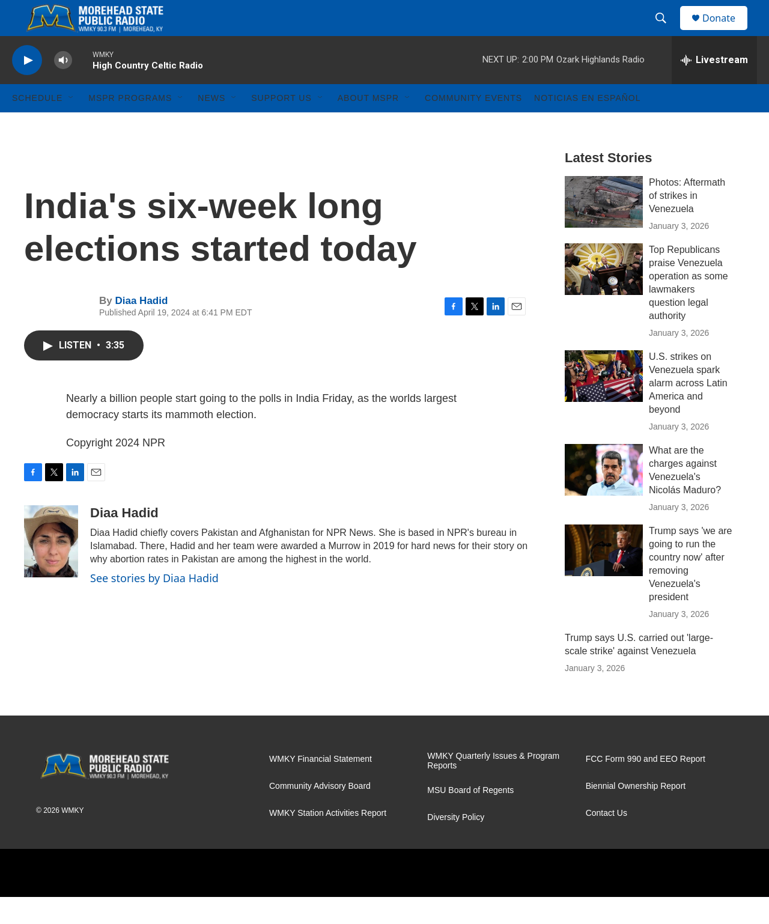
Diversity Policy (455, 844)
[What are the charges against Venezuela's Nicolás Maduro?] (604, 497)
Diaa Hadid (141, 327)
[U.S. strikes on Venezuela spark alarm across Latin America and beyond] (604, 403)
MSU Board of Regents (470, 817)
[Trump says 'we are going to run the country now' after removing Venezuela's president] (604, 577)
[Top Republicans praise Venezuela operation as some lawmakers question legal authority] (604, 296)
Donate (726, 31)
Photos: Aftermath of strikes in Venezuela (687, 222)
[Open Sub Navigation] (71, 125)
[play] (27, 87)
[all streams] (714, 87)
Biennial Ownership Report (636, 813)
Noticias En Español (587, 125)
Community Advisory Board (320, 813)
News (211, 125)
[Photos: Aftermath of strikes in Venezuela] (604, 229)
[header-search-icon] (666, 31)
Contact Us (606, 840)
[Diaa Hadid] (51, 568)
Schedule (37, 125)
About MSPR (368, 125)
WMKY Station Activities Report (327, 840)
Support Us (281, 125)
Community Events (473, 125)
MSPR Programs (130, 125)
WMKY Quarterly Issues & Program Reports (493, 788)
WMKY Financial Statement (320, 786)
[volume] (63, 87)
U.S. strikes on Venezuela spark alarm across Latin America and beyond (688, 410)
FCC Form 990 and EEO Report (645, 786)
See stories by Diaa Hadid (154, 605)
